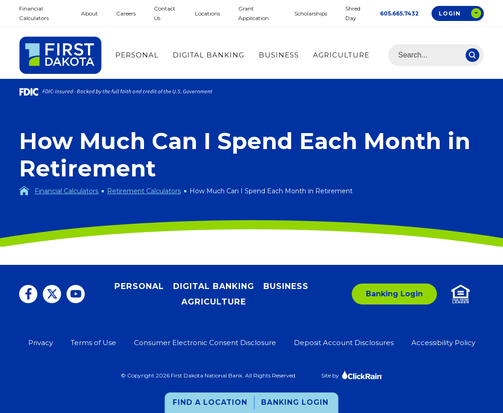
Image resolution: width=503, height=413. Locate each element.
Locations (207, 13)
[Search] (472, 55)
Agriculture (341, 55)
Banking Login (294, 402)
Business (279, 55)
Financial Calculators (66, 191)
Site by (352, 374)
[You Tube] (76, 294)
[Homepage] (24, 190)
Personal (137, 55)
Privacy (40, 342)
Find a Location (210, 402)
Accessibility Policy (443, 342)
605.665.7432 (399, 13)
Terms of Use (93, 342)
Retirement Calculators (144, 191)
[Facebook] (28, 294)
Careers (126, 13)
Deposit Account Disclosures (344, 342)
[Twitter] (52, 294)
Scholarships (310, 13)
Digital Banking (208, 55)
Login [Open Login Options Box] (450, 13)
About (89, 13)
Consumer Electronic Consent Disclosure (205, 342)
